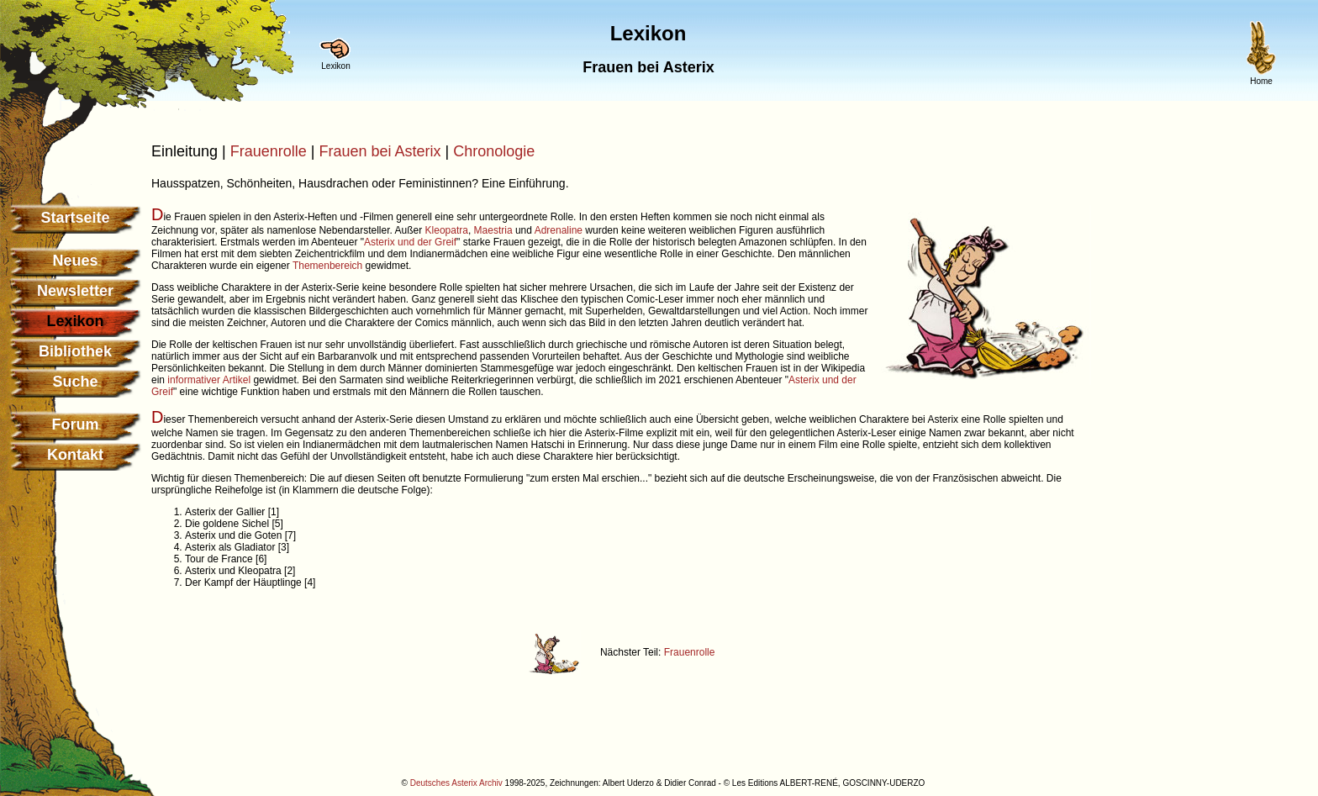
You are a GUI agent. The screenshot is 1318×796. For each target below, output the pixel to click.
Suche (75, 381)
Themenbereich (327, 265)
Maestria (493, 230)
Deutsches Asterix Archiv (456, 783)
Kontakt (75, 454)
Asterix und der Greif (410, 242)
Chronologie (494, 151)
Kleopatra (446, 230)
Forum (75, 424)
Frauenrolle (268, 151)
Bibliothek (75, 351)
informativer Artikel (208, 380)
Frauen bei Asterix (379, 151)
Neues (75, 260)
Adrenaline (559, 230)
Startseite (74, 217)
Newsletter (75, 290)
